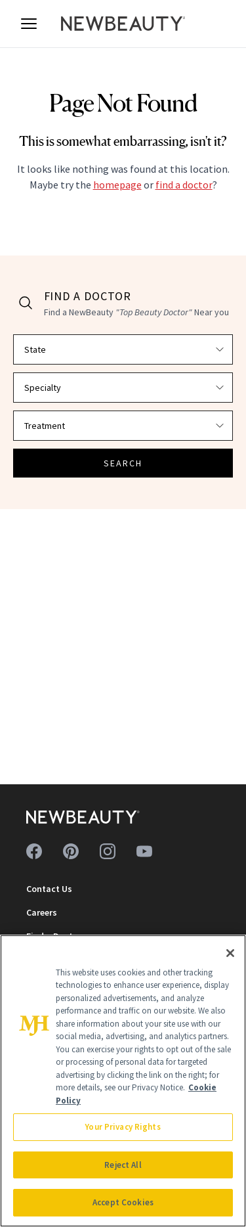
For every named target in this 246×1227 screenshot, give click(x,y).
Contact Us (49, 889)
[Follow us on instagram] (107, 851)
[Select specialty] (123, 387)
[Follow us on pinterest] (71, 851)
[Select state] (123, 349)
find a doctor (184, 184)
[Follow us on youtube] (144, 851)
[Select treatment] (123, 426)
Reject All (122, 1165)
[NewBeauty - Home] (123, 23)
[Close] (230, 953)
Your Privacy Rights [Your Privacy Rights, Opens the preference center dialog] (122, 1126)
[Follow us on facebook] (34, 851)
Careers (41, 912)
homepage (117, 184)
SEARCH (123, 463)
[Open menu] (29, 23)
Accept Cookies (123, 1202)
